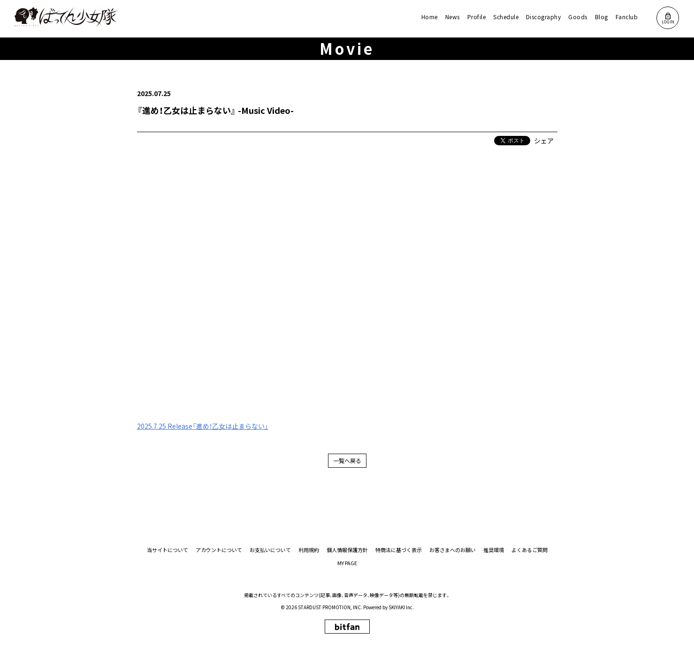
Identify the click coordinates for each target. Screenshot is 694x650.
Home (429, 17)
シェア (544, 140)
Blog (601, 17)
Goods (577, 17)
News (452, 17)
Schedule (506, 17)
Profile (476, 17)
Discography (543, 17)
